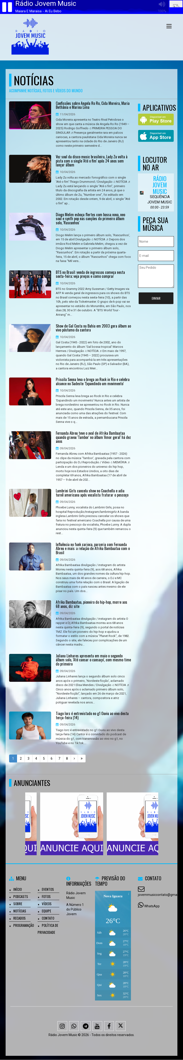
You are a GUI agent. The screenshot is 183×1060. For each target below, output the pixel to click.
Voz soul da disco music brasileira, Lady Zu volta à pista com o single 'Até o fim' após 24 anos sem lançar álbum (91, 161)
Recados (19, 918)
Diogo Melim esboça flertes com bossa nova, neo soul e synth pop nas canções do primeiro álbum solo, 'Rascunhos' (90, 219)
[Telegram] (86, 1026)
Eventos (48, 889)
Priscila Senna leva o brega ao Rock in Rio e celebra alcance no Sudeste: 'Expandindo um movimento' (93, 382)
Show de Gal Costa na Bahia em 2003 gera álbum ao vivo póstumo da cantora (93, 328)
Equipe (46, 910)
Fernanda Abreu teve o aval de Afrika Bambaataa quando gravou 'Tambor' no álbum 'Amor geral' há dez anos (93, 437)
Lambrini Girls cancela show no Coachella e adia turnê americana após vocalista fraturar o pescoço (92, 493)
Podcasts (20, 896)
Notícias (19, 910)
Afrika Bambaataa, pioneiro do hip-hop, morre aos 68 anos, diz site (91, 604)
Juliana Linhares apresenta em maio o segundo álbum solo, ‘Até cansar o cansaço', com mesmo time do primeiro (93, 660)
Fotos (46, 896)
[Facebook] (109, 1026)
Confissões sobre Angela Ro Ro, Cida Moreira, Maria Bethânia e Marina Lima (93, 105)
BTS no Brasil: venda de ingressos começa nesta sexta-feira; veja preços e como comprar (90, 274)
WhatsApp (152, 906)
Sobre (17, 903)
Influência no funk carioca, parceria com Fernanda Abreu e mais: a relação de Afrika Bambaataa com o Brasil (93, 549)
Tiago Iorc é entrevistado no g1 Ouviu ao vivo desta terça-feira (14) (92, 716)
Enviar (156, 298)
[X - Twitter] (121, 1026)
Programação (23, 925)
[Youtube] (97, 1026)
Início (17, 889)
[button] (169, 26)
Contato (48, 918)
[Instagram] (62, 1026)
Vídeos (47, 903)
